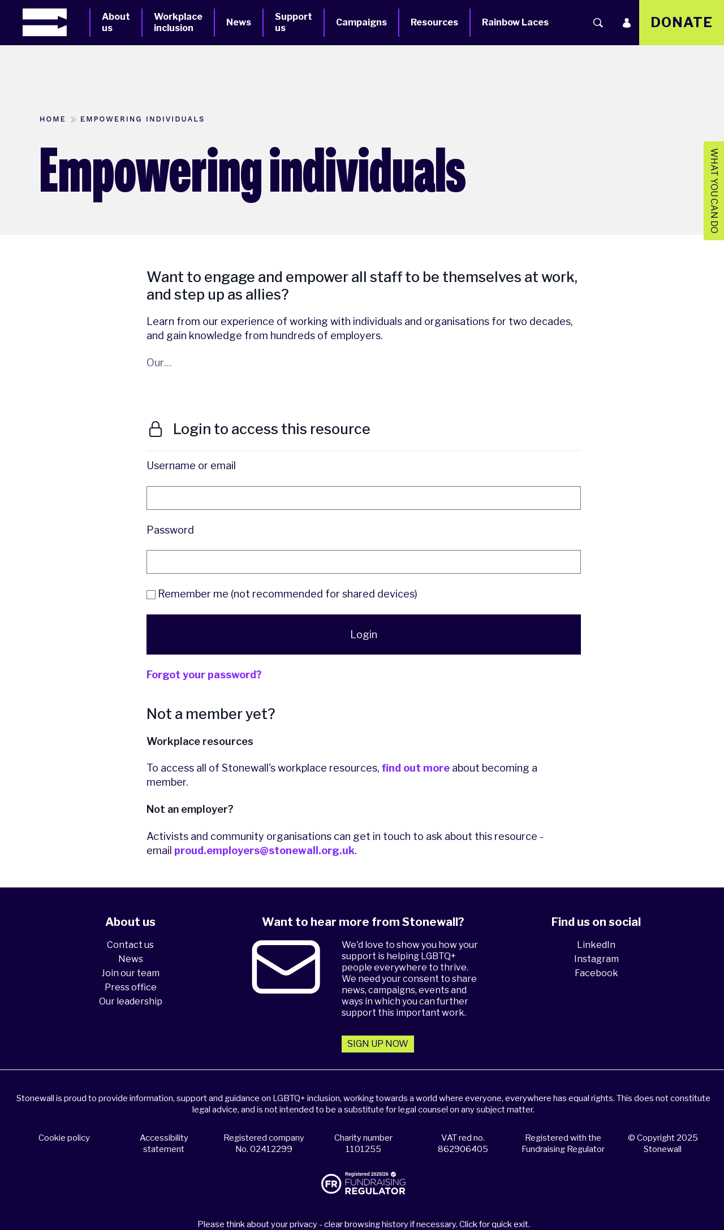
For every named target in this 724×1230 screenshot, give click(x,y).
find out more (416, 768)
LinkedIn (596, 944)
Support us (293, 22)
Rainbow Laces (515, 22)
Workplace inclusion (178, 22)
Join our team (130, 973)
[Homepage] (56, 22)
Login (363, 634)
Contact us (130, 944)
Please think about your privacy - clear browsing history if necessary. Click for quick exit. (363, 1224)
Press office (131, 987)
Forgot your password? (204, 675)
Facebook (596, 973)
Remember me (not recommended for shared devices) (281, 594)
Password (170, 530)
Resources (434, 22)
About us (116, 22)
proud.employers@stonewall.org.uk (264, 850)
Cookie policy (64, 1138)
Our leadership (130, 1001)
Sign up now (377, 1043)
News (238, 22)
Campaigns (361, 22)
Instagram (596, 959)
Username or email (191, 465)
